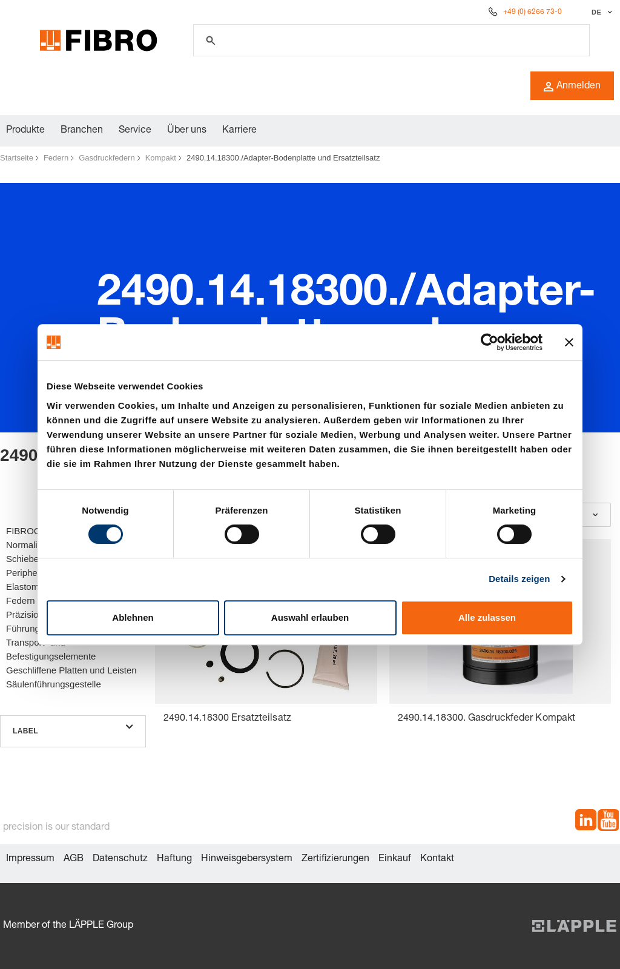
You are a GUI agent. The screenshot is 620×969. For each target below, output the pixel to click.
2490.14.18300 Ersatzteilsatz (227, 719)
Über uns (186, 131)
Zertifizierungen (335, 859)
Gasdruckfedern (107, 157)
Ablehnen (132, 617)
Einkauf (394, 859)
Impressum (30, 859)
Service (135, 131)
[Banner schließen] (569, 342)
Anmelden (572, 86)
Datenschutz (120, 859)
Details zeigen (519, 579)
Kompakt (160, 157)
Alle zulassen (487, 617)
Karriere (239, 131)
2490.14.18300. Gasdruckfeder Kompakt (487, 719)
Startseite (16, 157)
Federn (56, 157)
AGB (74, 859)
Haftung (174, 859)
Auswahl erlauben (310, 617)
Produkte (25, 131)
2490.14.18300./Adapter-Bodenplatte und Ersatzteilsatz (283, 157)
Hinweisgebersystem (246, 859)
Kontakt (437, 859)
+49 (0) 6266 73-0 (532, 12)
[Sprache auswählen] (600, 12)
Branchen (82, 131)
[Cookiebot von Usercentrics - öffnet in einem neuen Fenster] (489, 342)
